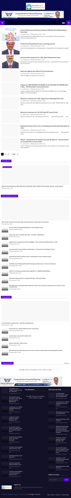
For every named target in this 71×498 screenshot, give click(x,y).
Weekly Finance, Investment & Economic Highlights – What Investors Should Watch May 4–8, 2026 (33, 242)
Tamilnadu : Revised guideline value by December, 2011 (14, 418)
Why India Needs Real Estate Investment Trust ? (15, 463)
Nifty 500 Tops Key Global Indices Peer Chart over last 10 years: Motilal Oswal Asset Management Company (35, 350)
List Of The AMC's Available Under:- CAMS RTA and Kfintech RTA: (18, 323)
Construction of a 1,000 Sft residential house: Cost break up (24, 328)
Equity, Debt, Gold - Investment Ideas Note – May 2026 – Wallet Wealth (26, 235)
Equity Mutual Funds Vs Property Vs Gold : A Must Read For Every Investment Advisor (30, 256)
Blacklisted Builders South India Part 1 (15, 456)
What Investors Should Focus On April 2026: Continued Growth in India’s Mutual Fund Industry (25, 222)
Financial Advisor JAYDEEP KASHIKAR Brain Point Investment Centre (26, 227)
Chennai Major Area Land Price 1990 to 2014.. (20, 336)
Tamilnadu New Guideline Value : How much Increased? (15, 438)
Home (48, 495)
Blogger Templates (13, 494)
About (52, 495)
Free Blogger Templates (34, 494)
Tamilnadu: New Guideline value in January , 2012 (15, 447)
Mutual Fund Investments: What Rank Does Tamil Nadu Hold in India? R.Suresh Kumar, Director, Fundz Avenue (32, 186)
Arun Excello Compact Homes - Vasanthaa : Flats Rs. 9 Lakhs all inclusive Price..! (15, 429)
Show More (66, 363)
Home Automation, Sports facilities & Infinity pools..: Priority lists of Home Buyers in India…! (32, 249)
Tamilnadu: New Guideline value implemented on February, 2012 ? (15, 473)
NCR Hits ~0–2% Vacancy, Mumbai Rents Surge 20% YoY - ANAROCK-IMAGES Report (29, 271)
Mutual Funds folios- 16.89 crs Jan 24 (18, 343)
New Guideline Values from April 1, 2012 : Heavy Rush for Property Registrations (15, 399)
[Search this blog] (56, 479)
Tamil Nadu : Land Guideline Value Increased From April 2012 (15, 390)
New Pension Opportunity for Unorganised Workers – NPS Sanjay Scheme (27, 278)
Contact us (58, 495)
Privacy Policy (65, 495)
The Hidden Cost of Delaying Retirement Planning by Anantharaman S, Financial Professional (32, 264)
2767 (14, 154)
